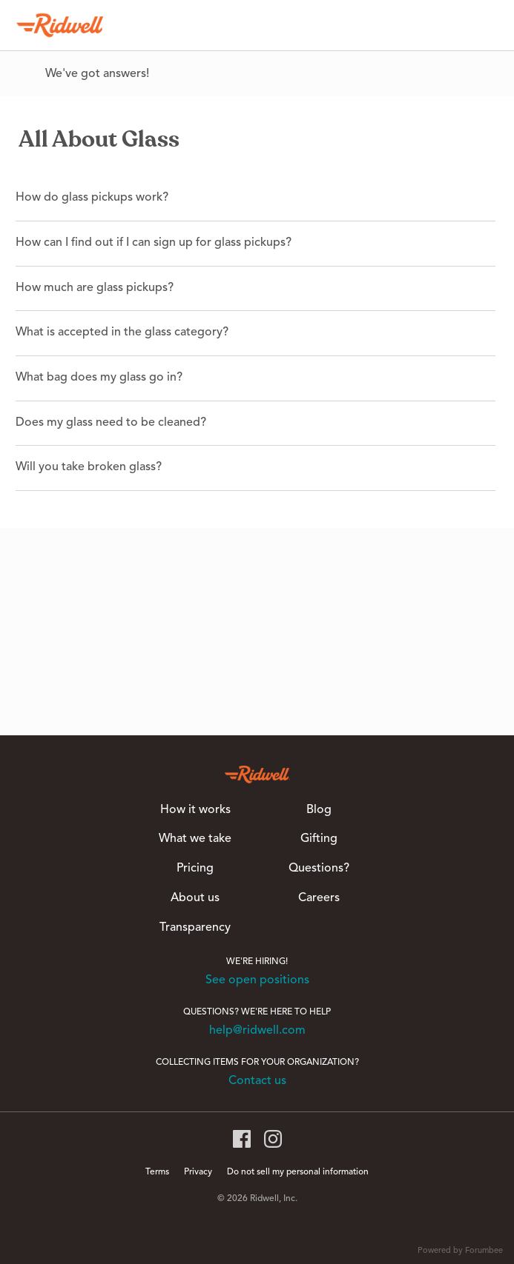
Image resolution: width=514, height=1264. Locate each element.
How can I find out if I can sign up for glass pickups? (153, 243)
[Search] (483, 25)
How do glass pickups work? (92, 198)
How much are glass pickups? (95, 288)
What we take (195, 839)
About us (195, 898)
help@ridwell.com (257, 1031)
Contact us (257, 1081)
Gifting (318, 839)
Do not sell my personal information (298, 1172)
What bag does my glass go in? (99, 378)
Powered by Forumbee (460, 1251)
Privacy (198, 1172)
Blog (319, 810)
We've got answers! (97, 74)
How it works (195, 810)
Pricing (195, 869)
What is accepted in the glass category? (122, 332)
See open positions (257, 980)
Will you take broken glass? (89, 467)
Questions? (319, 869)
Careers (319, 898)
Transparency (195, 928)
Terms (157, 1172)
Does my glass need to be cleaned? (111, 423)
